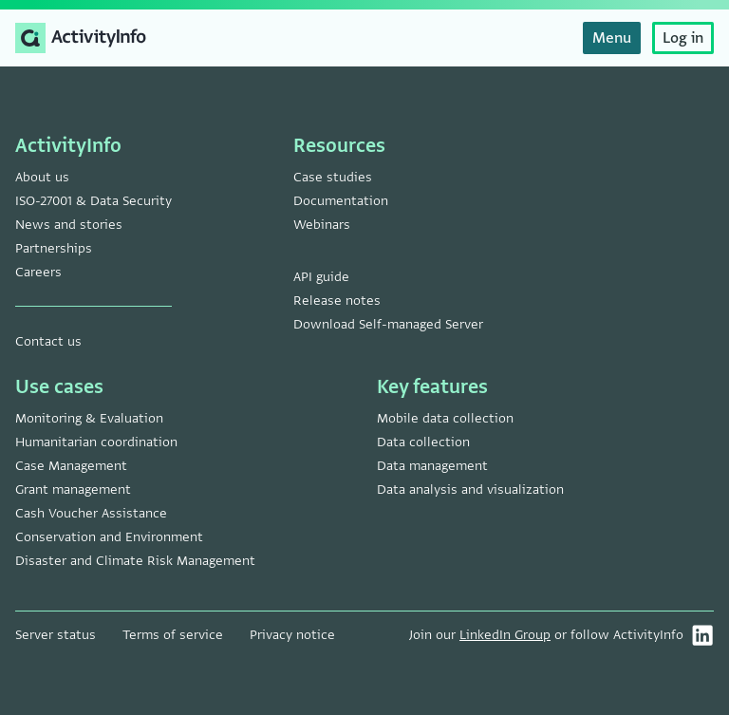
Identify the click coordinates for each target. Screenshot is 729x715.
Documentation (340, 201)
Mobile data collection (445, 418)
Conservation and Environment (109, 537)
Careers (38, 272)
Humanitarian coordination (96, 442)
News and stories (68, 225)
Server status (55, 635)
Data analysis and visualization (470, 489)
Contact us (48, 341)
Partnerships (53, 248)
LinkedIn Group (505, 635)
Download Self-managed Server (388, 324)
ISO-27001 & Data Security (93, 201)
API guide (321, 277)
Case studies (332, 177)
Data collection (423, 442)
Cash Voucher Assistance (91, 513)
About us (42, 177)
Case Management (71, 466)
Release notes (337, 301)
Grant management (73, 489)
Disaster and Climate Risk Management (135, 561)
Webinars (321, 225)
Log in (683, 37)
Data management (432, 466)
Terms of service (172, 635)
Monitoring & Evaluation (89, 418)
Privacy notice (292, 635)
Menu (611, 37)
